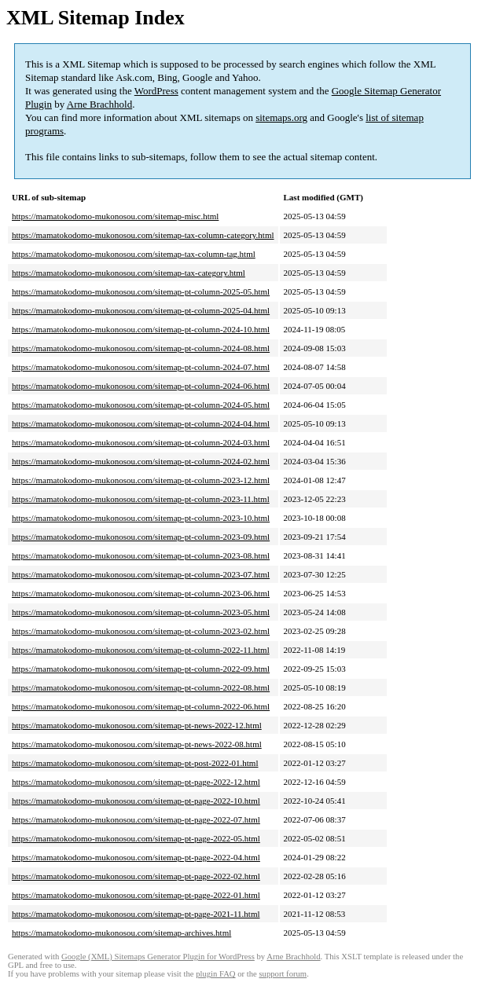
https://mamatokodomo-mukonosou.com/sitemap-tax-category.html (128, 272)
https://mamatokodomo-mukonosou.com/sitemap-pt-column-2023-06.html (141, 593)
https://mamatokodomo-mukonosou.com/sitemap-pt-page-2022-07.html (136, 819)
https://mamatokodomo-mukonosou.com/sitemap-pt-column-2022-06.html (141, 706)
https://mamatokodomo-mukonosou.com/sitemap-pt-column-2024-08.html (141, 348)
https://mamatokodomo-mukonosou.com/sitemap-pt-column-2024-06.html (141, 385)
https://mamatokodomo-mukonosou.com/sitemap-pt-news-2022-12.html (137, 725)
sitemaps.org (281, 117)
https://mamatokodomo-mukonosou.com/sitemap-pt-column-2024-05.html (141, 404)
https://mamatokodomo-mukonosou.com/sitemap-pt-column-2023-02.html (141, 631)
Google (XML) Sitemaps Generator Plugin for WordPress (158, 956)
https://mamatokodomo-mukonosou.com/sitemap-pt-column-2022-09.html (141, 668)
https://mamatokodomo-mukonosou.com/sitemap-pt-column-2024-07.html (141, 367)
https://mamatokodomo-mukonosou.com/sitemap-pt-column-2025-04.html (141, 310)
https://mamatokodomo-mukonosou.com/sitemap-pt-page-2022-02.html (136, 876)
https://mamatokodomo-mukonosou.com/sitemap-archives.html (121, 932)
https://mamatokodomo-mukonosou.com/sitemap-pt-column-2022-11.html (141, 649)
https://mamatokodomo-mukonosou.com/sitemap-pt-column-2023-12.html (141, 480)
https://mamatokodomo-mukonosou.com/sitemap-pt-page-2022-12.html (136, 781)
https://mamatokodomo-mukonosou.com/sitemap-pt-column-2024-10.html (141, 329)
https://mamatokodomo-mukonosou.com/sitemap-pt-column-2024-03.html (141, 442)
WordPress (156, 91)
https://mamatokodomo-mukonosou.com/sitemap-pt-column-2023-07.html (141, 574)
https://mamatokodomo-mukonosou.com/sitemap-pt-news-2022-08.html (137, 744)
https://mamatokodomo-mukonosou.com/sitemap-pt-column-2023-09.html (141, 536)
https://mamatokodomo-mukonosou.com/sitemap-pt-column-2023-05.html (141, 612)
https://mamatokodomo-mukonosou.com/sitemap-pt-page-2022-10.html (136, 800)
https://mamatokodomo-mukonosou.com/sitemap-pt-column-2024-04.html (141, 423)
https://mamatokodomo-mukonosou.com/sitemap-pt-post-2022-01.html (135, 763)
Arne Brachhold (99, 104)
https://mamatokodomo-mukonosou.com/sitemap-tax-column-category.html (143, 235)
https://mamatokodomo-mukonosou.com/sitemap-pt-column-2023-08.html (141, 555)
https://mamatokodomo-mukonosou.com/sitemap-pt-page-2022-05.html (136, 838)
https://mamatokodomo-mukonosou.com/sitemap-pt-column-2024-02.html (141, 461)
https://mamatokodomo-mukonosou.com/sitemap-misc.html (115, 216)
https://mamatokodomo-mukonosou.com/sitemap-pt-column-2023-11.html (141, 499)
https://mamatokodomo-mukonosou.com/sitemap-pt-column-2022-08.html (141, 687)
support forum (283, 974)
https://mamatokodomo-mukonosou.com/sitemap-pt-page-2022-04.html (136, 857)
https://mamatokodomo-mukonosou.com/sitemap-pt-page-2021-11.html (136, 913)
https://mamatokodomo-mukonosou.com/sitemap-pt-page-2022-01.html (136, 895)
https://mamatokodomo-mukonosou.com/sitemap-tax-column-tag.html (133, 253)
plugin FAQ (215, 974)
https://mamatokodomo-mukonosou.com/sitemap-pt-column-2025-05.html (141, 291)
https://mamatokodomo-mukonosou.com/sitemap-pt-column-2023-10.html (141, 517)
